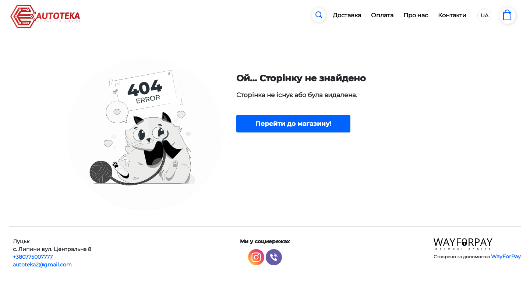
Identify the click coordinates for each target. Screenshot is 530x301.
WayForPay (506, 256)
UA (484, 15)
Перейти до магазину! (293, 123)
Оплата (382, 15)
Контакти (452, 15)
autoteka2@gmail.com (42, 264)
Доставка (347, 15)
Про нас (415, 15)
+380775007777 (33, 257)
